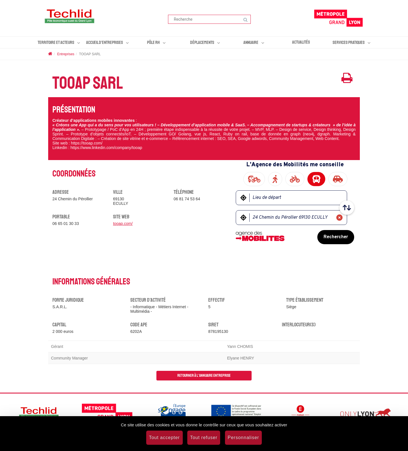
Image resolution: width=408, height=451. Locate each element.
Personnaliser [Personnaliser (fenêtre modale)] (243, 437)
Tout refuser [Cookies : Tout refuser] (203, 437)
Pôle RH (153, 42)
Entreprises (66, 54)
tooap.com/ (123, 223)
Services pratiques (349, 42)
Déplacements (202, 42)
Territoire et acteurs (56, 42)
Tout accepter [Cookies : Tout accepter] (164, 437)
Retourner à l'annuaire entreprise (204, 375)
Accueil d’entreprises (104, 42)
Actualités (301, 42)
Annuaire (250, 42)
